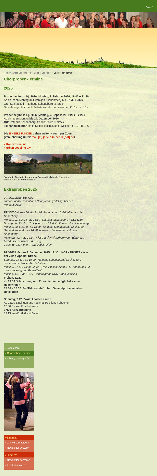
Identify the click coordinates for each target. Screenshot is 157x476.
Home (7, 73)
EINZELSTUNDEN (20, 133)
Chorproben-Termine (18, 353)
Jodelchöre (13, 347)
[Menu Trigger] (150, 7)
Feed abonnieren (16, 465)
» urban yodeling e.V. (17, 147)
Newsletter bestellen (18, 447)
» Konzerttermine (15, 144)
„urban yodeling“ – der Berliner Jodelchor (31, 73)
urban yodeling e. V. (18, 358)
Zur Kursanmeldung (18, 442)
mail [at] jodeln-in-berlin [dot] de (53, 137)
